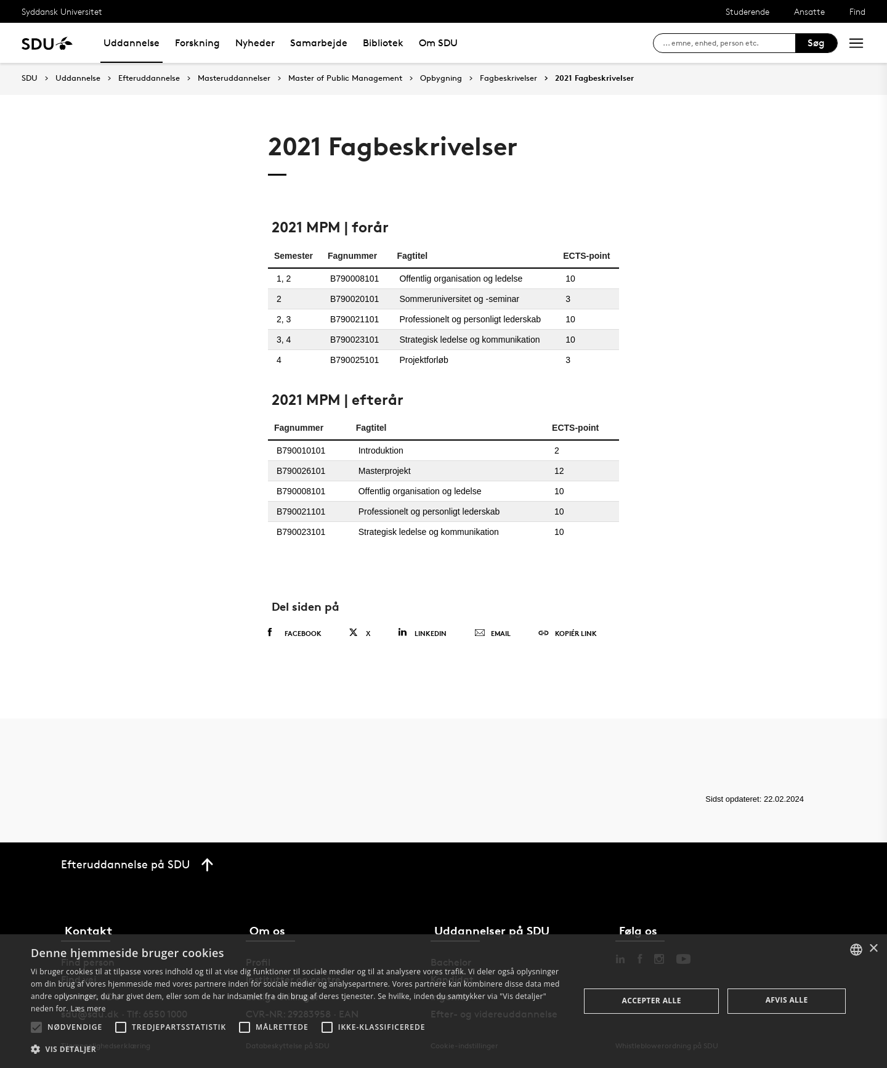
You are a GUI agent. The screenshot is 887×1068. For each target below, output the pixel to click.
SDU (30, 78)
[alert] (443, 1001)
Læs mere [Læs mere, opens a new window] (87, 1008)
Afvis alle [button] (787, 1000)
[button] (36, 1027)
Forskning (197, 43)
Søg (816, 43)
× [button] (873, 948)
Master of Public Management (345, 78)
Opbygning (441, 78)
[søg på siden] (729, 43)
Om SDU (438, 43)
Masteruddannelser (234, 78)
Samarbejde (318, 43)
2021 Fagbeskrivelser (594, 78)
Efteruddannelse (149, 78)
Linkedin (422, 632)
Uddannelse (131, 43)
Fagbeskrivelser (508, 78)
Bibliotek (383, 43)
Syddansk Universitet (62, 11)
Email (492, 633)
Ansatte (809, 11)
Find (857, 11)
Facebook (295, 633)
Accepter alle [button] (651, 1000)
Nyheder (255, 43)
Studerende (747, 11)
